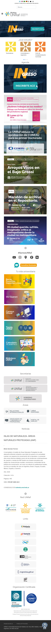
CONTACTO (17, 3)
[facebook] (28, 1)
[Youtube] (30, 1)
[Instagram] (33, 1)
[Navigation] (2, 13)
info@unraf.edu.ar (8, 623)
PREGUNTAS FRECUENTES (32, 3)
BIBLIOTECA (23, 3)
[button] (25, 59)
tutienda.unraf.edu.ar (22, 487)
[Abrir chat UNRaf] (44, 625)
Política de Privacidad (22, 623)
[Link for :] (25, 29)
